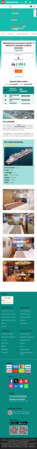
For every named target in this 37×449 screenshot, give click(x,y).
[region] (18, 19)
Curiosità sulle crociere (7, 311)
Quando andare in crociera (8, 320)
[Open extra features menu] (6, 6)
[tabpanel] (18, 123)
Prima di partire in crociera (8, 314)
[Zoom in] (35, 10)
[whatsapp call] (26, 2)
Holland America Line (22, 34)
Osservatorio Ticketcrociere (27, 337)
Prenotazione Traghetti (7, 334)
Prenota (18, 71)
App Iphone (4, 349)
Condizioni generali (25, 311)
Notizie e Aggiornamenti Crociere (26, 353)
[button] (32, 199)
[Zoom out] (35, 13)
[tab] (18, 90)
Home (2, 34)
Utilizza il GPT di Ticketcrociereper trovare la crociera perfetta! (18, 412)
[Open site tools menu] (35, 2)
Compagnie (11, 34)
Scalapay (22, 343)
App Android (4, 352)
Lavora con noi (24, 323)
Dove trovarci (4, 343)
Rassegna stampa (24, 349)
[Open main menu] (35, 6)
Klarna (21, 346)
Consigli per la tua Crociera (8, 317)
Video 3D (3, 323)
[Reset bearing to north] (35, 15)
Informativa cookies (25, 317)
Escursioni (4, 326)
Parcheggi (22, 320)
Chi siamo (4, 340)
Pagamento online (24, 340)
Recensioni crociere (25, 334)
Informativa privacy (25, 314)
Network (3, 346)
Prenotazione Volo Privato (8, 337)
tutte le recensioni (7, 303)
